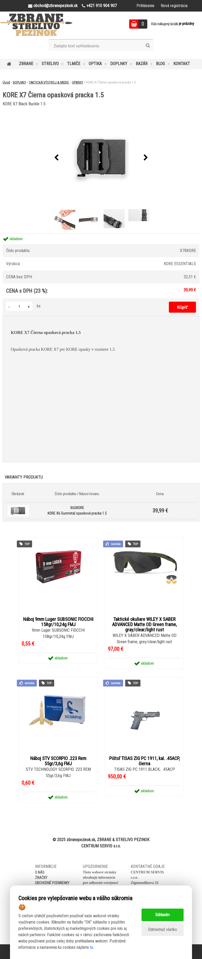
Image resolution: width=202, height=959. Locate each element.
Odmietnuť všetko (162, 929)
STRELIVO (50, 63)
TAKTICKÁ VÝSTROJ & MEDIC (49, 82)
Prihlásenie (145, 5)
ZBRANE (26, 63)
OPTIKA (95, 63)
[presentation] (56, 157)
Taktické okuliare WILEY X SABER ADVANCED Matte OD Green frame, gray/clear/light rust (144, 624)
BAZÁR (142, 63)
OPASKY (77, 82)
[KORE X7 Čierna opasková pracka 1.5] (101, 158)
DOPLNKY (118, 63)
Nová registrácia (174, 5)
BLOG (160, 63)
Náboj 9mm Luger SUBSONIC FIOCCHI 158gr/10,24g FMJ (58, 622)
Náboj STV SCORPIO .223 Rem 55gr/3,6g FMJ (58, 761)
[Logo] (36, 25)
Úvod (6, 82)
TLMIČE (73, 63)
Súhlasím (162, 914)
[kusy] (19, 306)
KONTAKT (181, 63)
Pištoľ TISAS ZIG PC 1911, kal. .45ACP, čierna (144, 761)
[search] (147, 46)
